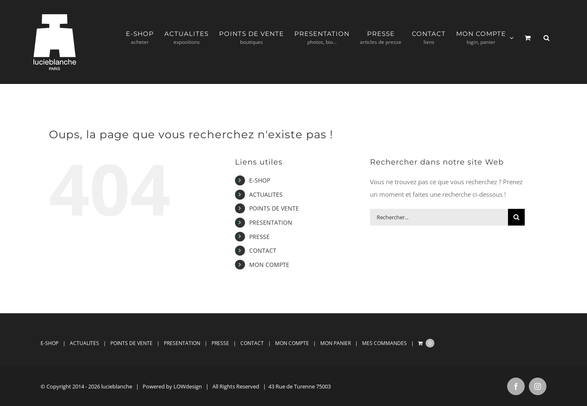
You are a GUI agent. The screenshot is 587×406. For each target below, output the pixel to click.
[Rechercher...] (439, 217)
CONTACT (262, 250)
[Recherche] (516, 217)
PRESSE (259, 237)
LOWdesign (188, 386)
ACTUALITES (266, 194)
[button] (547, 37)
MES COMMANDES (384, 343)
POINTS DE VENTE (274, 208)
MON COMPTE (269, 265)
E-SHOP (259, 180)
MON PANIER (335, 343)
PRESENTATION (270, 222)
